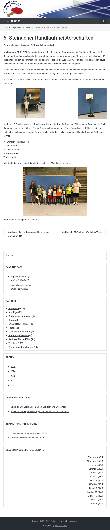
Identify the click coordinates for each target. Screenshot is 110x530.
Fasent (11, 327)
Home (7, 27)
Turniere (26, 27)
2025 (13, 366)
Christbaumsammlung (19, 316)
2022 (13, 380)
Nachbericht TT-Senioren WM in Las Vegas (81, 232)
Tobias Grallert (47, 45)
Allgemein (16, 27)
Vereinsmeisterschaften (20, 347)
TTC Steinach (11, 21)
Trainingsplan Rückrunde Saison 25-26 (29, 433)
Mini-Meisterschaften (19, 331)
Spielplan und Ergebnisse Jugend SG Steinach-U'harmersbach (40, 411)
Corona (12, 320)
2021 (13, 385)
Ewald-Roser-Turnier (18, 324)
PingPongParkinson (18, 335)
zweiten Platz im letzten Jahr (40, 132)
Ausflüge (13, 312)
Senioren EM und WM (19, 339)
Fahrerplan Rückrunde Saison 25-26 (27, 437)
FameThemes (61, 525)
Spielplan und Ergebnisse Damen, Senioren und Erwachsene (39, 407)
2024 (13, 371)
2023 (13, 376)
